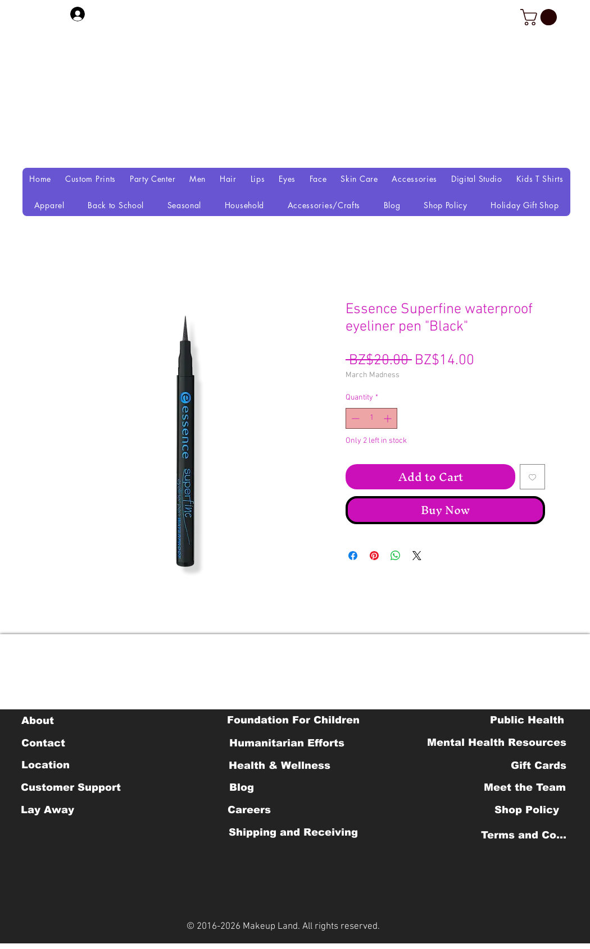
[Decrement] (354, 418)
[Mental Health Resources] (496, 742)
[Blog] (241, 787)
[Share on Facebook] (353, 555)
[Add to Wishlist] (532, 476)
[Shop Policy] (527, 810)
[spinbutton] (371, 418)
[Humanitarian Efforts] (287, 743)
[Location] (45, 765)
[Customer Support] (70, 787)
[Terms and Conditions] (527, 835)
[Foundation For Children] (293, 720)
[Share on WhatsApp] (395, 555)
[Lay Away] (47, 810)
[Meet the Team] (524, 787)
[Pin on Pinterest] (374, 555)
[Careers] (249, 810)
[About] (37, 720)
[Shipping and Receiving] (293, 832)
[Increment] (389, 418)
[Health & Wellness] (279, 765)
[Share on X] (417, 555)
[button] (540, 17)
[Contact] (43, 743)
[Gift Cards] (538, 765)
